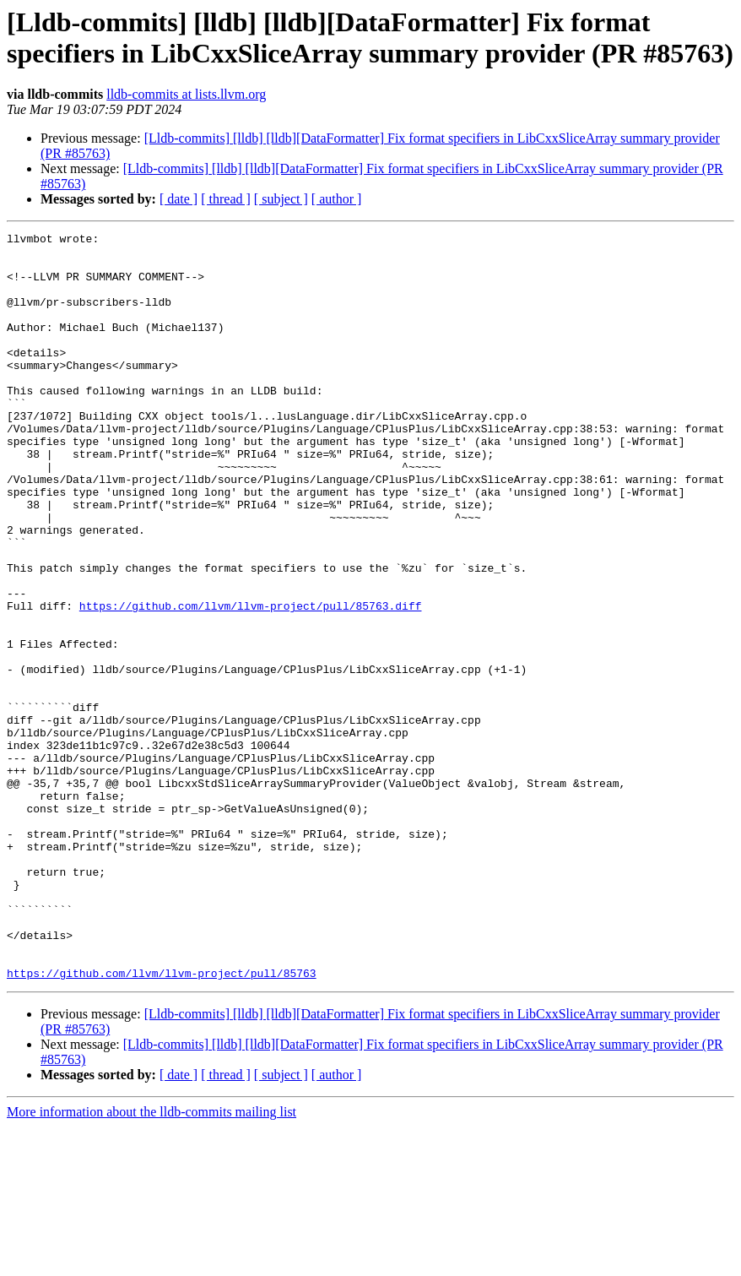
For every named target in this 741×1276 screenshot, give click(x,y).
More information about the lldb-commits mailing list (151, 1261)
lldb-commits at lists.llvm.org (186, 94)
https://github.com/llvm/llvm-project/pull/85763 (161, 1122)
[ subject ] (281, 199)
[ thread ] (226, 199)
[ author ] (336, 199)
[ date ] (178, 199)
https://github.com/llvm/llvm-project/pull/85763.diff (250, 681)
